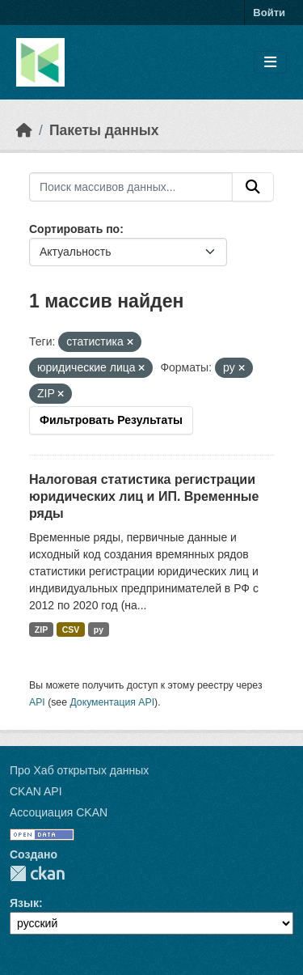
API (37, 702)
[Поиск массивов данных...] (131, 186)
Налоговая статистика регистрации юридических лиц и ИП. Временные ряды (144, 496)
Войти (269, 12)
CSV (71, 629)
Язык (24, 903)
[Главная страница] (24, 130)
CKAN (37, 873)
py (98, 629)
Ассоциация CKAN (58, 812)
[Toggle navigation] (270, 62)
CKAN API (36, 791)
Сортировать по (74, 229)
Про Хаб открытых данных (79, 770)
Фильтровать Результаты (111, 419)
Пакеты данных (104, 130)
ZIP (41, 629)
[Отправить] (253, 186)
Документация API (111, 702)
